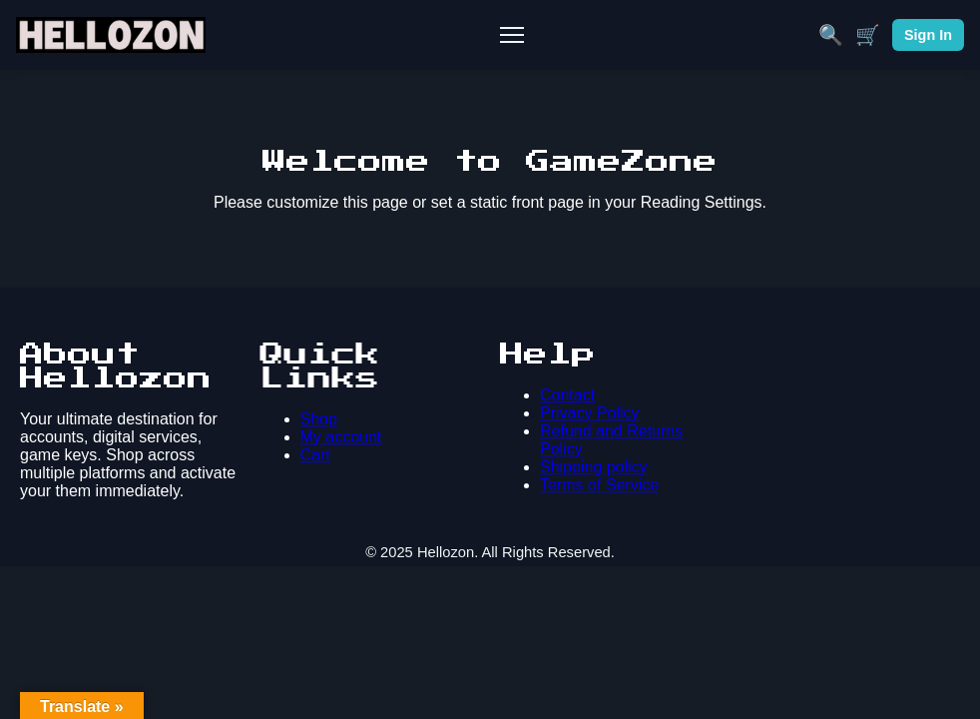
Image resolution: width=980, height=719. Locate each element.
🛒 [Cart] (867, 35)
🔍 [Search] (830, 35)
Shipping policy (594, 466)
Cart (315, 454)
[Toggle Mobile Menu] (512, 35)
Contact (567, 394)
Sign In (928, 35)
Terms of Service (599, 484)
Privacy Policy (590, 412)
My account (341, 436)
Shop (318, 418)
